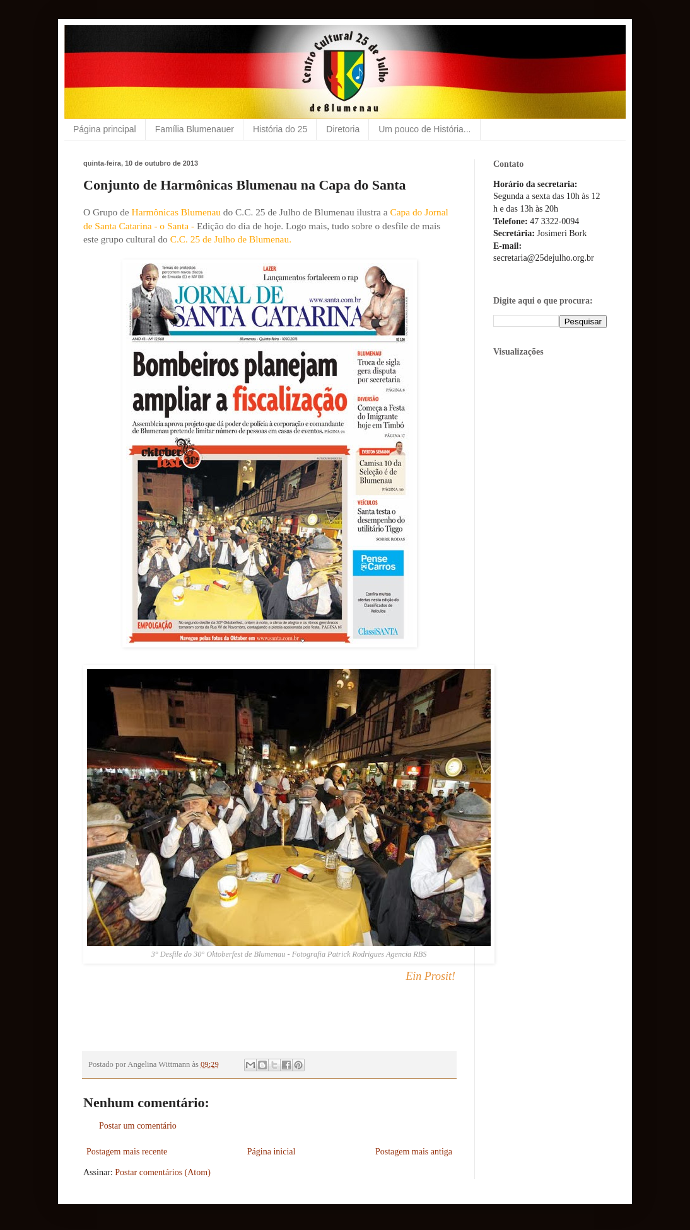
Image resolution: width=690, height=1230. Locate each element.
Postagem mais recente (126, 1151)
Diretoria (343, 129)
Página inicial (271, 1151)
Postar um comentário (138, 1125)
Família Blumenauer (194, 129)
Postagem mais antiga (413, 1151)
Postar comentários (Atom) (163, 1172)
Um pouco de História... (424, 129)
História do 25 (280, 129)
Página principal (104, 129)
